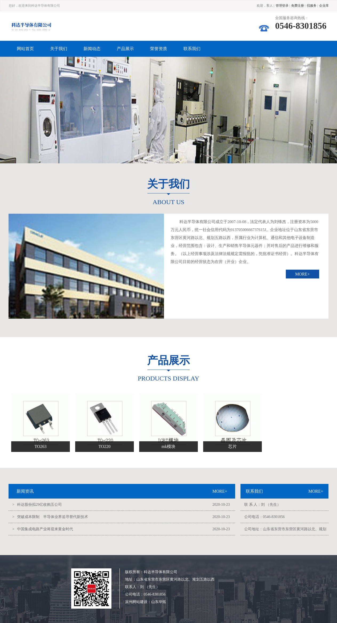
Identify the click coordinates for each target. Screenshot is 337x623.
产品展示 (125, 48)
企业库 (324, 5)
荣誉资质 (158, 48)
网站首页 (25, 48)
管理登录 (282, 5)
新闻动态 (92, 48)
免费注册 (297, 5)
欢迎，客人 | (265, 5)
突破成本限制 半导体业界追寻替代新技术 (52, 517)
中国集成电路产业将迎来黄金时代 (45, 529)
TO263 (40, 446)
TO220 (104, 446)
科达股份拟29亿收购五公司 (39, 505)
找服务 (311, 5)
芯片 (232, 446)
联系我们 (191, 48)
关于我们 (58, 48)
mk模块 (168, 446)
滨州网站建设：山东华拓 (145, 602)
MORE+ (302, 274)
